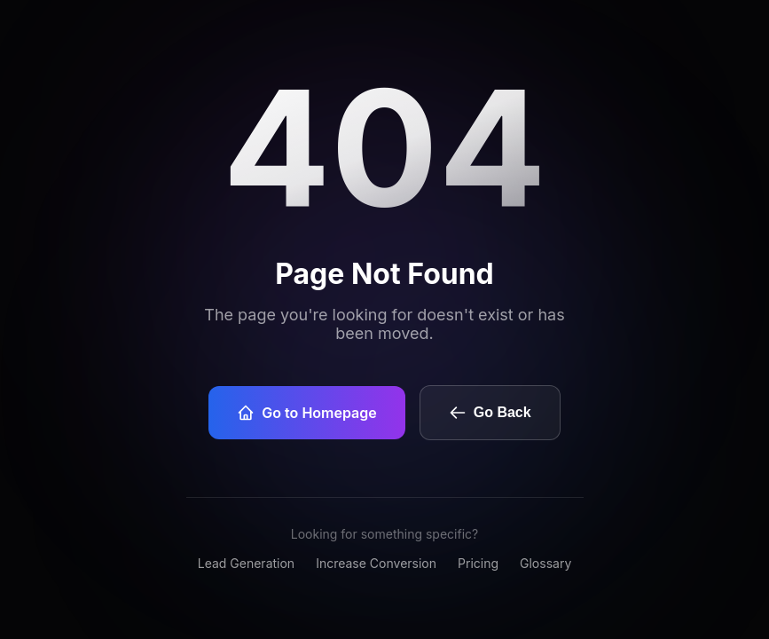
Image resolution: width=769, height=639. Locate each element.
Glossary (545, 563)
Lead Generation (246, 563)
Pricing (478, 563)
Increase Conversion (376, 563)
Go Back (490, 413)
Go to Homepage (306, 413)
